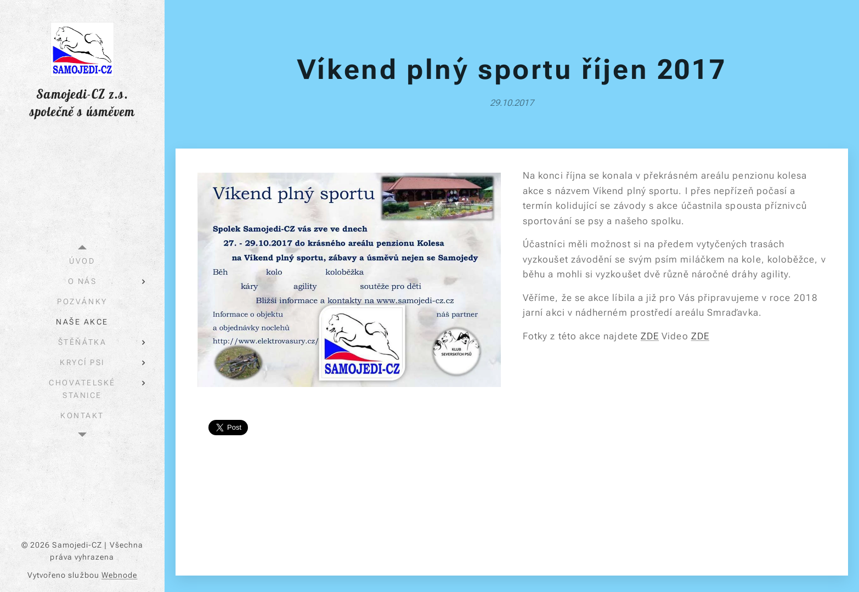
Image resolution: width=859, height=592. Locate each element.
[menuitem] (82, 261)
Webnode (119, 575)
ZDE (650, 336)
